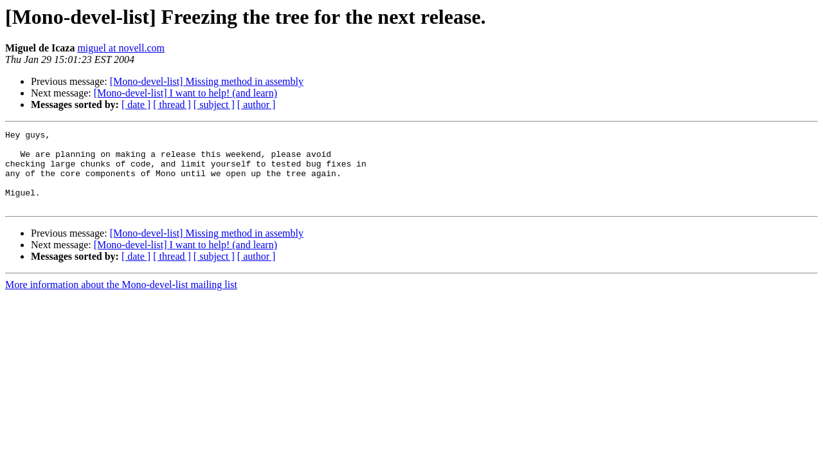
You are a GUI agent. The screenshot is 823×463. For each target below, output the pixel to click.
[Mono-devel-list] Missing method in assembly (206, 81)
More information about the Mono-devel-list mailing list (121, 300)
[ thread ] (172, 104)
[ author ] (256, 104)
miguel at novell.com (121, 47)
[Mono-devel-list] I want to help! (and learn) (185, 92)
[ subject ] (214, 104)
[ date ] (136, 104)
